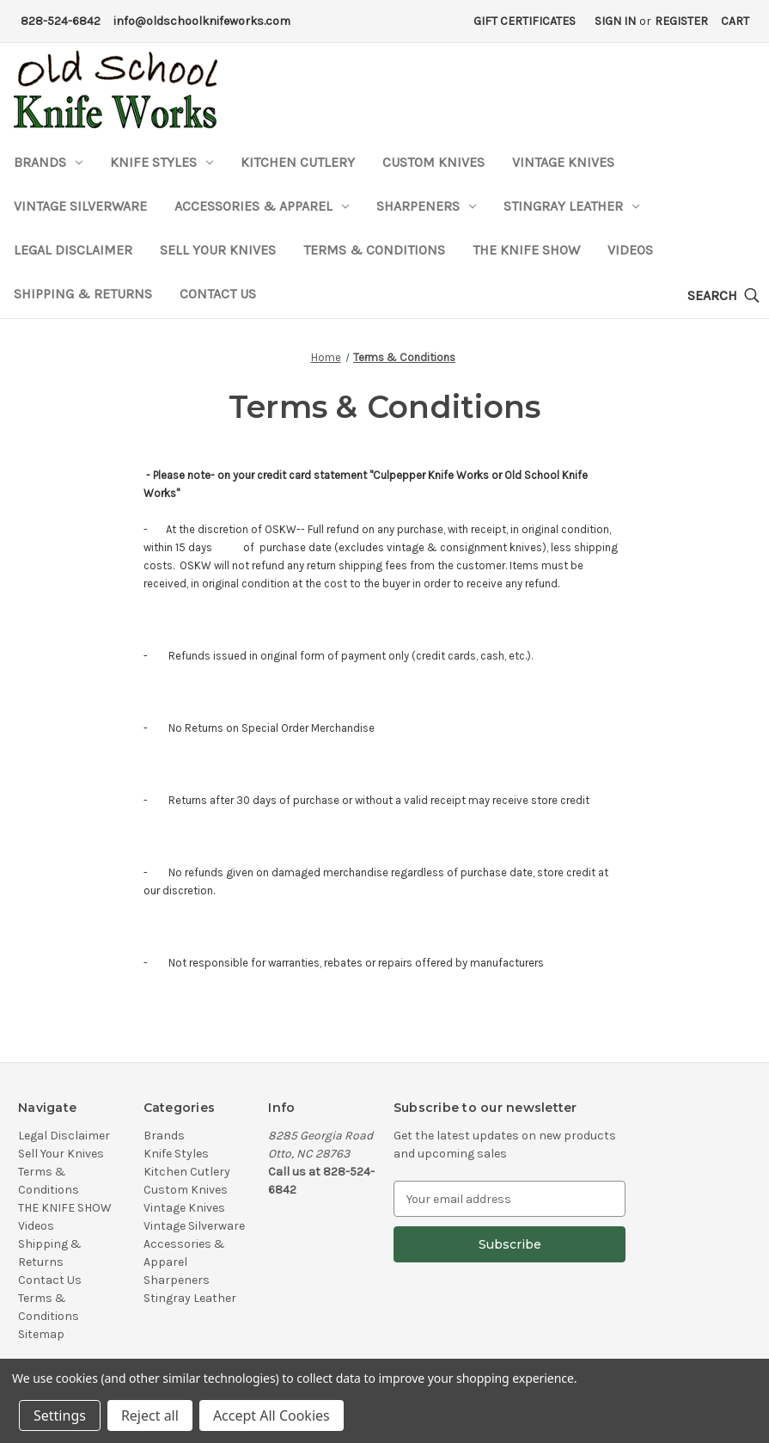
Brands (48, 162)
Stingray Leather (571, 206)
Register (681, 21)
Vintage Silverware (80, 206)
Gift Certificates (524, 21)
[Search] (723, 296)
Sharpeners (426, 206)
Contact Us (218, 294)
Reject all (150, 1415)
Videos (630, 250)
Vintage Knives (563, 162)
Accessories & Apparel (261, 206)
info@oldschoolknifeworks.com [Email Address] (201, 21)
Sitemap (41, 1334)
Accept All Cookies (271, 1415)
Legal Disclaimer (73, 250)
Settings (60, 1415)
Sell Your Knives (218, 250)
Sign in (615, 21)
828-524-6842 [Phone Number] (61, 21)
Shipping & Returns (83, 294)
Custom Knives (433, 162)
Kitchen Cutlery (298, 162)
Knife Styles (161, 162)
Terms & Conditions (374, 250)
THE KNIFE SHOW (526, 250)
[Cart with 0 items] (735, 21)
